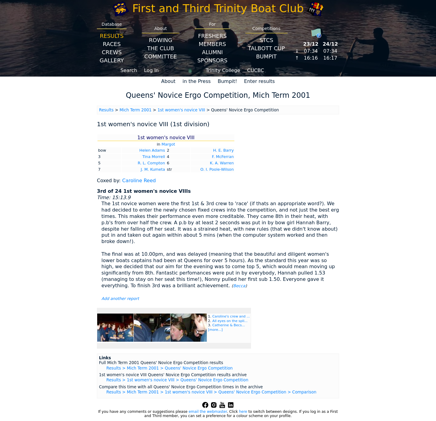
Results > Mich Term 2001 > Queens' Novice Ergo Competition (169, 368)
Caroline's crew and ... (231, 316)
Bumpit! (227, 81)
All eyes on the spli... (229, 321)
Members (212, 44)
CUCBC (255, 70)
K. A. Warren (222, 163)
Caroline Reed (139, 180)
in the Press (197, 81)
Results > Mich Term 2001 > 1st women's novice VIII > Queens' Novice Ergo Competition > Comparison (211, 392)
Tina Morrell (153, 156)
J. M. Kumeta (153, 169)
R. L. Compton (151, 163)
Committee (160, 56)
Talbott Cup (266, 48)
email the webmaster (208, 411)
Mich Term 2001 (136, 110)
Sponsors (212, 60)
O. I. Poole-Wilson (217, 169)
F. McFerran (223, 156)
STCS (266, 40)
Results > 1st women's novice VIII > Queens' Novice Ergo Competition (177, 380)
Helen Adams (152, 150)
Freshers (212, 36)
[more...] (215, 330)
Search (129, 70)
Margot (168, 144)
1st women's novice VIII (181, 110)
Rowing (160, 40)
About (168, 81)
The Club (160, 48)
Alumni (212, 52)
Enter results (259, 81)
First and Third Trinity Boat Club (218, 8)
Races (112, 44)
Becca (239, 286)
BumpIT (266, 56)
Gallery (112, 60)
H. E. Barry (223, 150)
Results (112, 36)
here (243, 411)
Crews (112, 52)
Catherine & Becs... (228, 325)
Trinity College (223, 70)
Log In (151, 70)
